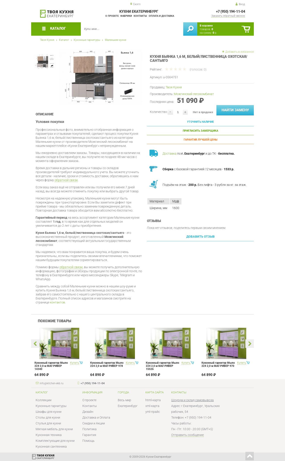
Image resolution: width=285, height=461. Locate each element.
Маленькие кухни (115, 40)
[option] (100, 77)
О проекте (112, 16)
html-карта (153, 400)
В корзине (206, 25)
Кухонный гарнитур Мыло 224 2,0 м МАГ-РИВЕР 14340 (51, 366)
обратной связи (66, 180)
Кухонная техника (49, 435)
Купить (74, 362)
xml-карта (152, 406)
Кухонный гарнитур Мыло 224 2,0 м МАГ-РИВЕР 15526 (162, 366)
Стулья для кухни (48, 423)
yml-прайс (152, 411)
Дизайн (87, 411)
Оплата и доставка (161, 16)
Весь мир (124, 400)
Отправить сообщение (187, 435)
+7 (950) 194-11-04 (230, 11)
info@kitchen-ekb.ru (51, 383)
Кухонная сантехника (51, 446)
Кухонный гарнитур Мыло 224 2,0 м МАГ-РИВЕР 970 (218, 364)
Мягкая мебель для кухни (54, 429)
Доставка (170, 153)
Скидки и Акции (93, 423)
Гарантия (89, 435)
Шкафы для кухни (48, 411)
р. (215, 32)
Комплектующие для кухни (55, 440)
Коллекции (43, 400)
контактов (57, 302)
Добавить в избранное (239, 51)
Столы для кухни (48, 417)
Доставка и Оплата (96, 417)
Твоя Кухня (47, 40)
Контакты (140, 16)
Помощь (88, 440)
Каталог (64, 40)
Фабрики (126, 16)
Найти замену (235, 110)
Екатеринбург (128, 406)
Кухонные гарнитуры (87, 40)
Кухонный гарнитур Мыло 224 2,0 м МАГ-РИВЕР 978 (107, 364)
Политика (89, 429)
